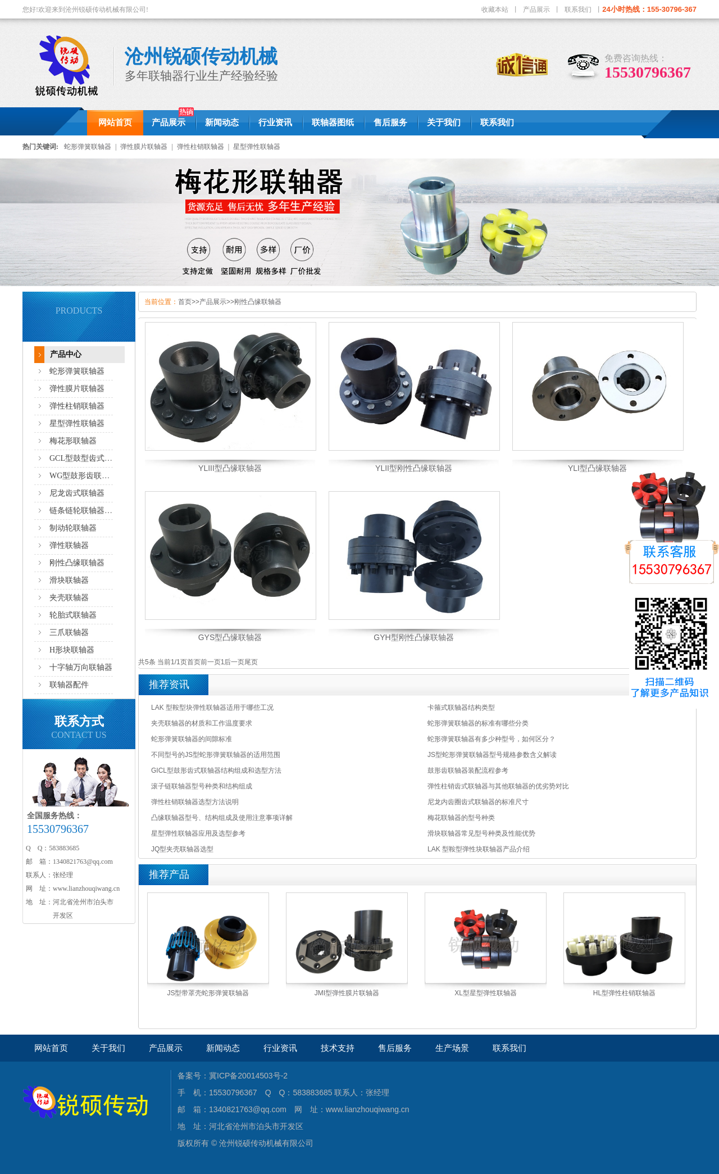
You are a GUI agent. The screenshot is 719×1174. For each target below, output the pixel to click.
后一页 (234, 662)
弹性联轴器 (69, 545)
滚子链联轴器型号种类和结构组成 (201, 786)
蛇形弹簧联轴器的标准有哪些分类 (478, 723)
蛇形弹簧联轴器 (87, 147)
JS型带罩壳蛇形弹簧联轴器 (208, 993)
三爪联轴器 (69, 632)
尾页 (251, 662)
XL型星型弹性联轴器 (485, 993)
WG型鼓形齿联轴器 (83, 476)
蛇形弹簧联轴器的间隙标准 (191, 739)
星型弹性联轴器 (256, 147)
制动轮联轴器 (73, 528)
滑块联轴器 (69, 580)
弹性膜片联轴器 (143, 147)
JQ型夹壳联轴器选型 (182, 849)
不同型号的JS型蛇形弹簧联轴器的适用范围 (215, 755)
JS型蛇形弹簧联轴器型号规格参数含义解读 (492, 755)
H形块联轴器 (71, 650)
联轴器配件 (69, 685)
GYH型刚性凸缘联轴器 (413, 637)
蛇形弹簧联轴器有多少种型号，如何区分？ (491, 739)
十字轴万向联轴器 (80, 667)
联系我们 (578, 9)
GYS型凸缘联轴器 (230, 637)
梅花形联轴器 (73, 441)
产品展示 (536, 9)
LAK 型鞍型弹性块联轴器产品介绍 (478, 849)
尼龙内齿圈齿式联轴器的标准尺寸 (478, 802)
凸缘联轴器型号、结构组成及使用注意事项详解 (222, 818)
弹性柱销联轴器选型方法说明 (195, 802)
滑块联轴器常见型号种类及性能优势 (481, 833)
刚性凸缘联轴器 (76, 563)
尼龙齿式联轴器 (76, 493)
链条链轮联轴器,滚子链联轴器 (101, 510)
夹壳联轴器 (69, 597)
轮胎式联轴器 (73, 615)
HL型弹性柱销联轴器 (624, 993)
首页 (185, 302)
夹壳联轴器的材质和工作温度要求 (201, 723)
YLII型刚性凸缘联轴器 (413, 468)
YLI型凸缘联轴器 (597, 468)
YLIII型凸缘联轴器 (230, 468)
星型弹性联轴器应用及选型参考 (198, 833)
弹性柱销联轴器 (200, 147)
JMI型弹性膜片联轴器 (347, 993)
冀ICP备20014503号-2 (248, 1075)
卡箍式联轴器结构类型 (461, 707)
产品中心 (65, 354)
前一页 (211, 662)
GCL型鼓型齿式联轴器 (88, 458)
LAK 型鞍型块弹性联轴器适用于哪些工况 (212, 707)
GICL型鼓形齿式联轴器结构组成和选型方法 (216, 770)
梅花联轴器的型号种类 (461, 818)
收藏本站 (494, 9)
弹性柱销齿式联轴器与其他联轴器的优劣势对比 (498, 786)
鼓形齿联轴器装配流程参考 (467, 770)
